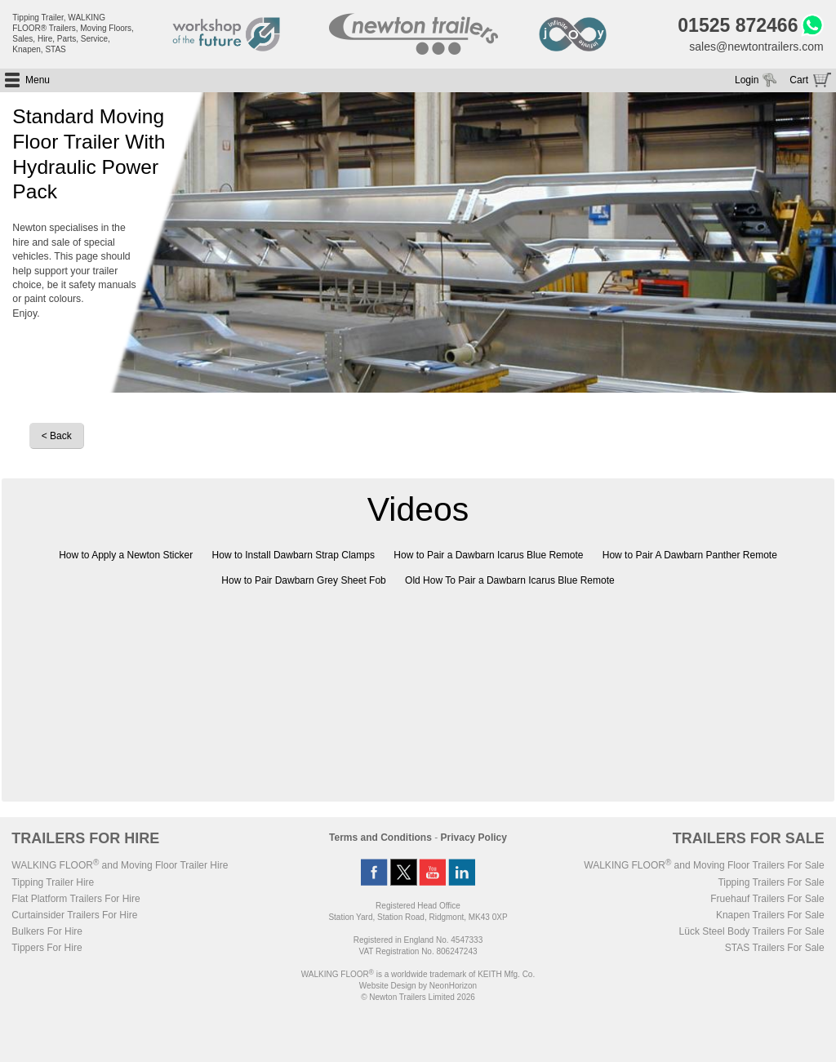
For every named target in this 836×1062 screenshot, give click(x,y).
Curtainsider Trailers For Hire (74, 915)
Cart (798, 80)
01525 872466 (738, 25)
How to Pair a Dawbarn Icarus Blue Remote (488, 555)
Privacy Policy (474, 837)
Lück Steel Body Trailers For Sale (752, 931)
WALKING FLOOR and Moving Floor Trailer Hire (119, 865)
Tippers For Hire (46, 947)
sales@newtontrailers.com (756, 46)
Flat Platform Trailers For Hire (75, 898)
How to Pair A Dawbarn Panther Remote (690, 555)
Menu (37, 80)
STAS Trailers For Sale (775, 947)
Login (746, 80)
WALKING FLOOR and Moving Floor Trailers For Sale (704, 865)
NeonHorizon (453, 985)
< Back (57, 436)
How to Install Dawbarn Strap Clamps (293, 555)
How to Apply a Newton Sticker (126, 555)
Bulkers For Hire (46, 931)
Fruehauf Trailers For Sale (767, 898)
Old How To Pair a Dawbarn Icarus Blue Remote (510, 580)
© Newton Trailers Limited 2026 (418, 997)
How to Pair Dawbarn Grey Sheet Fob (303, 580)
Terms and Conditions (380, 837)
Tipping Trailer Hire (52, 882)
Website (387, 985)
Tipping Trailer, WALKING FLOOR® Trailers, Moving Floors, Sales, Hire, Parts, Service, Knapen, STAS (73, 33)
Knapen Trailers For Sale (770, 915)
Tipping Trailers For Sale (771, 882)
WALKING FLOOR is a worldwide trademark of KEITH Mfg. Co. (418, 974)
